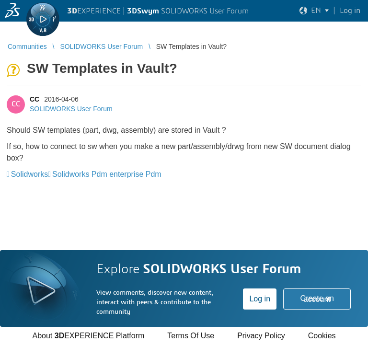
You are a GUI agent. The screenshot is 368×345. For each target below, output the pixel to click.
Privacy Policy (261, 336)
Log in (259, 299)
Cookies (322, 336)
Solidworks (29, 174)
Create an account (317, 298)
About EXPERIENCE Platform (88, 336)
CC (34, 99)
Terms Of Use (190, 336)
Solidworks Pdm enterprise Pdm (106, 174)
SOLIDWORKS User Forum (71, 109)
